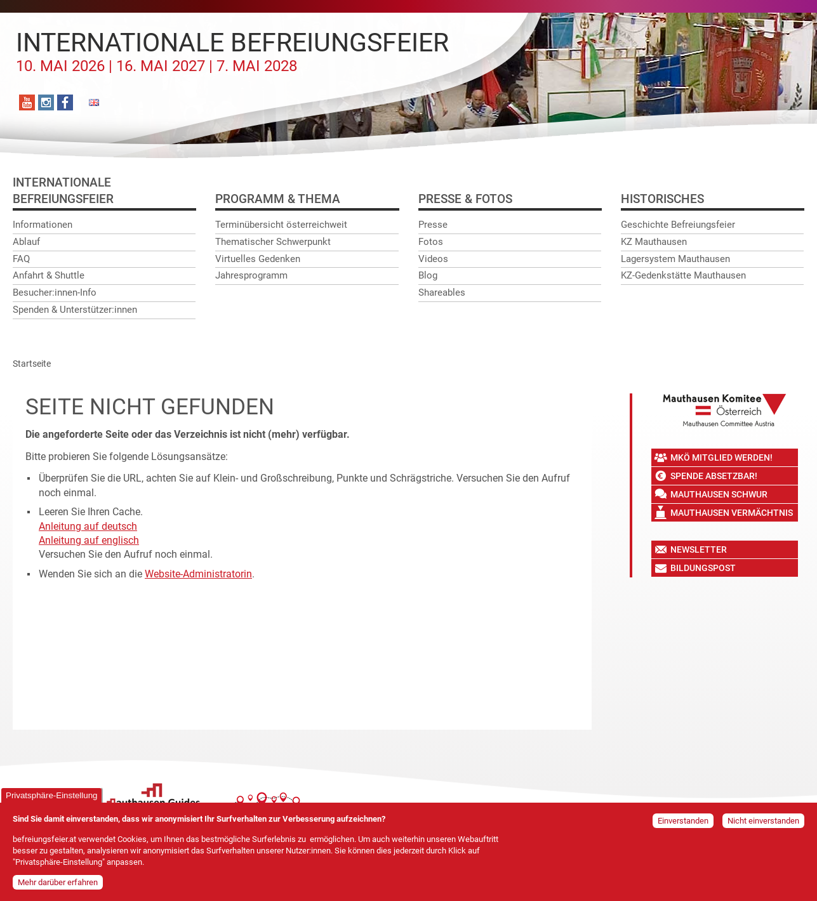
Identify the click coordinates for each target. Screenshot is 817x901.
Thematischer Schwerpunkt (273, 241)
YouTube (27, 102)
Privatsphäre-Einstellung (51, 800)
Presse (433, 224)
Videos (433, 259)
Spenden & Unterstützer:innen (75, 309)
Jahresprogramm (251, 275)
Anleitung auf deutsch (88, 526)
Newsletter (698, 549)
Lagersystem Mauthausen (675, 259)
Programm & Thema (277, 199)
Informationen (42, 224)
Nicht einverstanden (763, 826)
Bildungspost (703, 568)
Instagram (46, 102)
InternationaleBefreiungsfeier (63, 190)
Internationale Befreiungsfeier (232, 51)
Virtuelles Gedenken (257, 259)
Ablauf (26, 241)
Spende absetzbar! (713, 476)
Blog (427, 275)
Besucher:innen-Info (54, 292)
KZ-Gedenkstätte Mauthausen (683, 275)
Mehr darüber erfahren (58, 887)
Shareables (441, 292)
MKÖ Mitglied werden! (721, 457)
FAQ (21, 259)
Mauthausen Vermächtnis (731, 513)
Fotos (430, 241)
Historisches (662, 199)
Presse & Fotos (465, 199)
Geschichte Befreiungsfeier (678, 224)
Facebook (65, 102)
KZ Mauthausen (654, 241)
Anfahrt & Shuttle (48, 275)
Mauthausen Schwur (718, 494)
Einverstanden (683, 826)
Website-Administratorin (198, 574)
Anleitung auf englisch (89, 540)
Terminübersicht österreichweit (281, 224)
